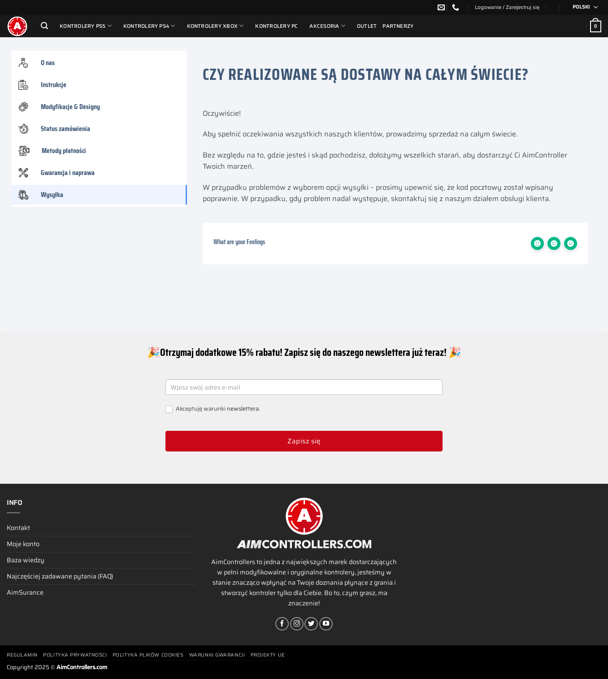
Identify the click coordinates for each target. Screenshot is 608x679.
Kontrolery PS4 (149, 26)
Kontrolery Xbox (215, 26)
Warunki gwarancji (217, 655)
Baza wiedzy (25, 560)
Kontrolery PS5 (86, 26)
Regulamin (22, 655)
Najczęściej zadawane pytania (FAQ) (60, 576)
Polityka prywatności (75, 655)
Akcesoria (327, 26)
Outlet (367, 26)
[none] (582, 7)
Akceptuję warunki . (212, 409)
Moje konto (23, 544)
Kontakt (18, 528)
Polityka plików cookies (148, 655)
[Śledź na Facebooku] (282, 624)
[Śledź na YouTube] (326, 624)
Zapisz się (304, 441)
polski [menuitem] (581, 7)
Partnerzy (397, 26)
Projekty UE (268, 655)
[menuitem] (582, 7)
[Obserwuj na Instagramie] (297, 624)
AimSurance (25, 592)
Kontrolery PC (276, 26)
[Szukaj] (44, 26)
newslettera (243, 408)
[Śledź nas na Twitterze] (311, 624)
